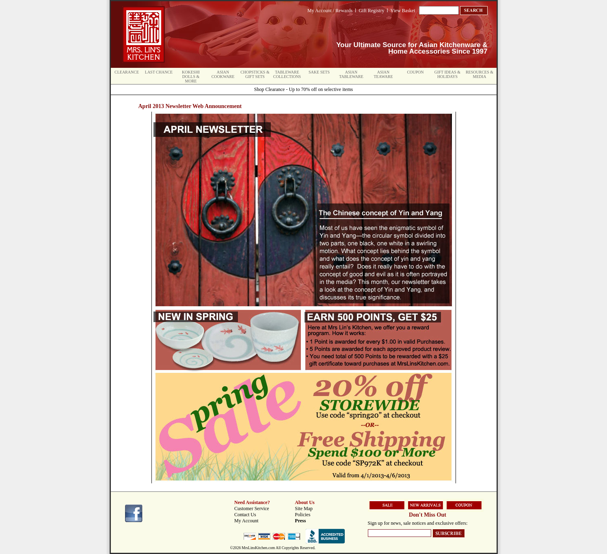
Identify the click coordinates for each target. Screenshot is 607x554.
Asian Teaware (383, 74)
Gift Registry (371, 10)
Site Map (304, 508)
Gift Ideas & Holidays (447, 74)
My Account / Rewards (329, 10)
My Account (246, 521)
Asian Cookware (223, 74)
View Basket (403, 10)
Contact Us (245, 514)
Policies (302, 514)
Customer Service (251, 508)
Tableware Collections (287, 74)
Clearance (126, 72)
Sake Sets (319, 72)
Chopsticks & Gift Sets (254, 74)
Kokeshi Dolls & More (191, 76)
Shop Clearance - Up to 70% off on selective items (303, 89)
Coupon (415, 72)
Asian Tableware (351, 74)
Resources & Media (479, 74)
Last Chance (159, 72)
